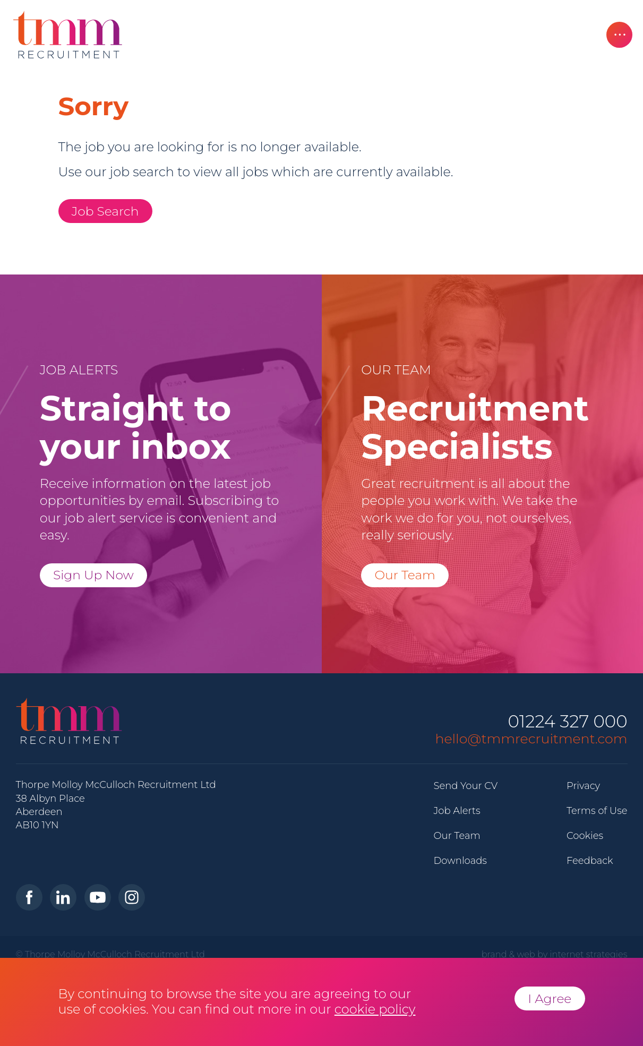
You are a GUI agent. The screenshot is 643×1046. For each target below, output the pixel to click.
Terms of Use (597, 811)
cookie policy (375, 1009)
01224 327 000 (567, 722)
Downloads (460, 861)
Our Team (404, 574)
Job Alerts (457, 811)
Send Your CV (466, 786)
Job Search (105, 211)
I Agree (549, 998)
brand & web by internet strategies (555, 954)
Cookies (585, 836)
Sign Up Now (93, 574)
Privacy (583, 786)
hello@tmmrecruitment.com (531, 739)
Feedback (590, 861)
